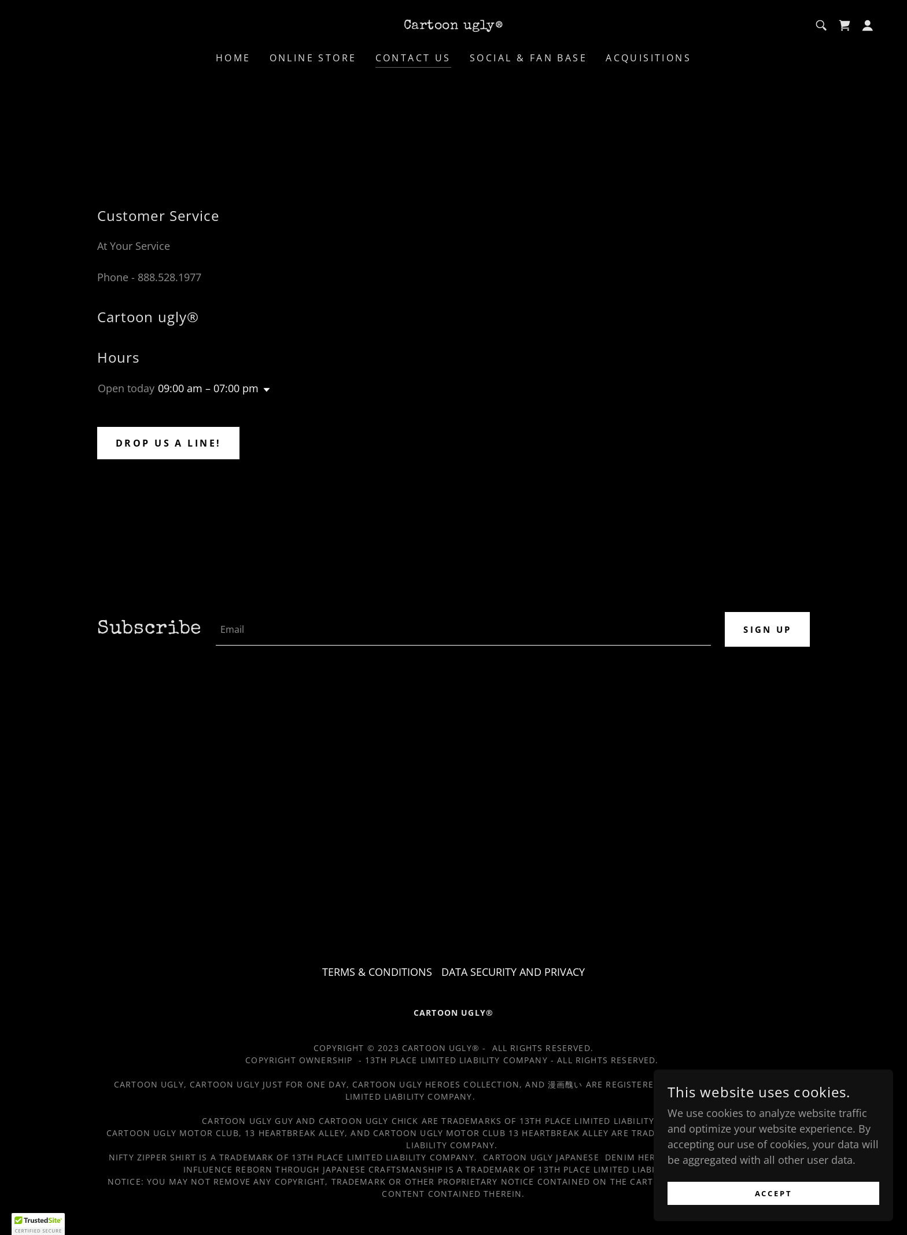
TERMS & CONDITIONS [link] (377, 972)
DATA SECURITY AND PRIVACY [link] (513, 972)
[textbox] (461, 629)
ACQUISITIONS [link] (648, 57)
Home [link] (233, 57)
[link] (453, 25)
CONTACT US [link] (413, 57)
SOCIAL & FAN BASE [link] (528, 57)
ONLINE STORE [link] (313, 57)
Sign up (765, 629)
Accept (777, 1193)
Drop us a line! (168, 443)
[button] (867, 25)
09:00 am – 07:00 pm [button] (208, 388)
